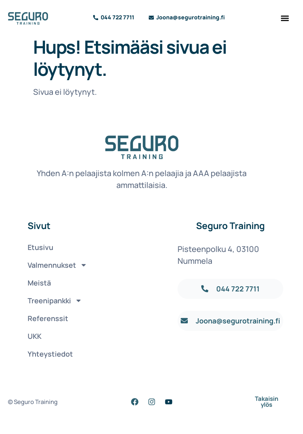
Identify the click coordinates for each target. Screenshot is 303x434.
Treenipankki (54, 300)
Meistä (39, 283)
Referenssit (48, 318)
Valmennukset (54, 265)
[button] (285, 18)
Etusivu (40, 247)
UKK (34, 336)
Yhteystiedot (50, 354)
